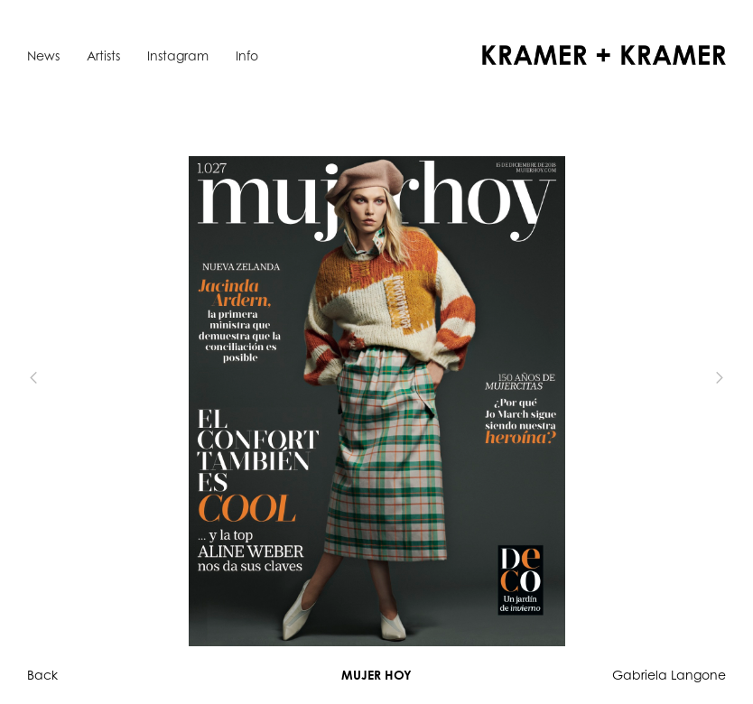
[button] (63, 378)
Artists (103, 55)
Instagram (178, 55)
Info (247, 55)
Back (42, 674)
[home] (604, 55)
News (43, 55)
